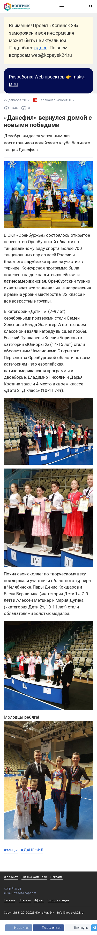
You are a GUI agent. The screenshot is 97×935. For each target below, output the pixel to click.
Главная (9, 900)
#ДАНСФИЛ (32, 850)
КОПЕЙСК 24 (26, 887)
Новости (25, 900)
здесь (40, 47)
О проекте (11, 877)
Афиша (39, 900)
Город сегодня (58, 900)
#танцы (11, 850)
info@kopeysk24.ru (70, 912)
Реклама (56, 877)
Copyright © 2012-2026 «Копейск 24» (29, 912)
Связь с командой (34, 877)
